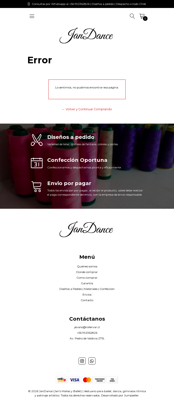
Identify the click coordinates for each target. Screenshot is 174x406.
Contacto (87, 300)
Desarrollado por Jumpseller (120, 395)
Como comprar (87, 277)
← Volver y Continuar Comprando (87, 109)
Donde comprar (87, 272)
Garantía (87, 283)
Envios (87, 294)
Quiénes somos (87, 266)
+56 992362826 (87, 332)
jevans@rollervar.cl (87, 327)
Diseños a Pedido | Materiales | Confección (87, 289)
